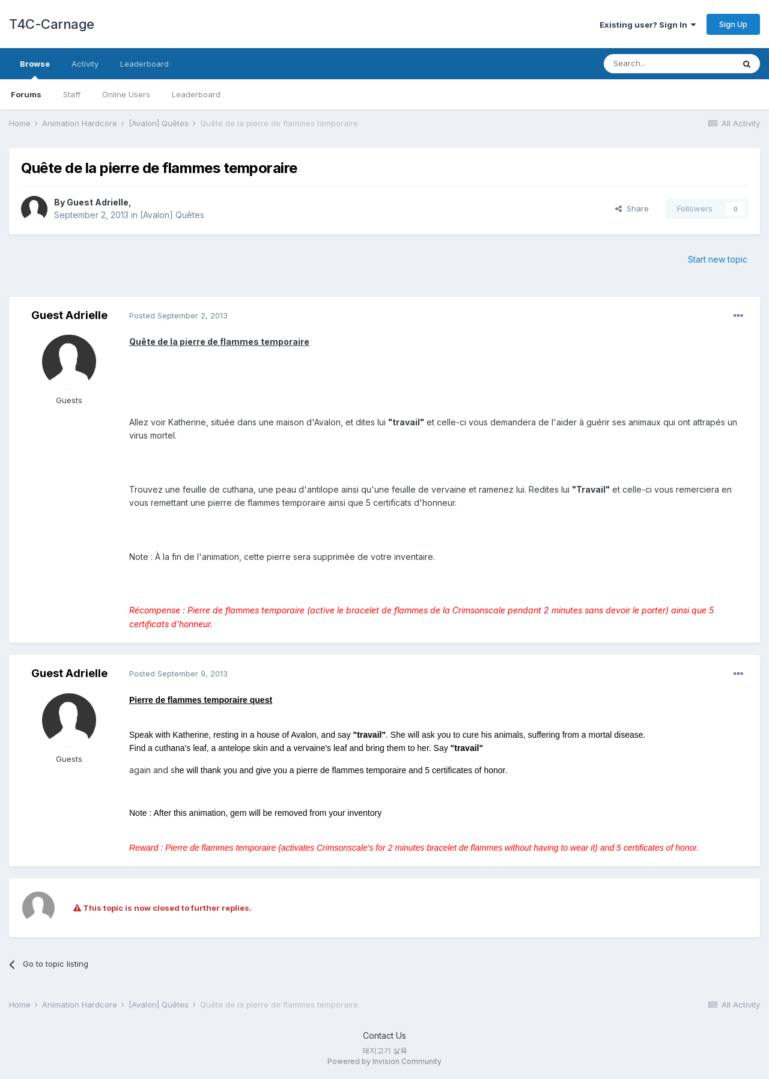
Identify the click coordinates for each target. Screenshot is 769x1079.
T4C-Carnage (51, 24)
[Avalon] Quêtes (172, 215)
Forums (26, 94)
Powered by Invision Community (384, 1061)
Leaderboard (196, 94)
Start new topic (717, 259)
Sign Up (733, 24)
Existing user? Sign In (648, 24)
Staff (72, 94)
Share (632, 208)
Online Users (126, 94)
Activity (85, 63)
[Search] (669, 63)
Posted (178, 315)
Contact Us (384, 1035)
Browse (35, 69)
